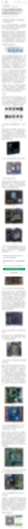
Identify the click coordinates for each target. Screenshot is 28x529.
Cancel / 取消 (14, 272)
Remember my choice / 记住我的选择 (13, 265)
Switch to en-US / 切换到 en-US (14, 269)
